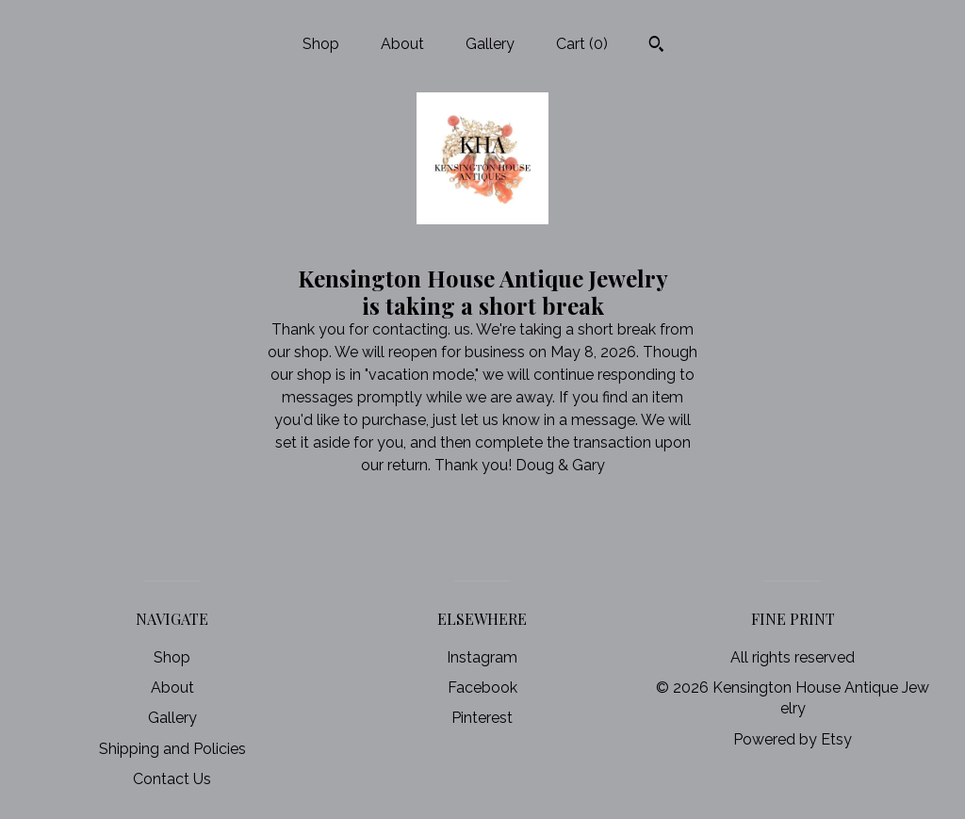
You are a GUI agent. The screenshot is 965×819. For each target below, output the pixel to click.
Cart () (582, 44)
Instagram (482, 657)
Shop (321, 44)
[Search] (656, 46)
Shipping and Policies (172, 749)
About (402, 44)
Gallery (490, 44)
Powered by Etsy (792, 739)
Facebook (482, 687)
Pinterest (482, 718)
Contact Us (172, 779)
